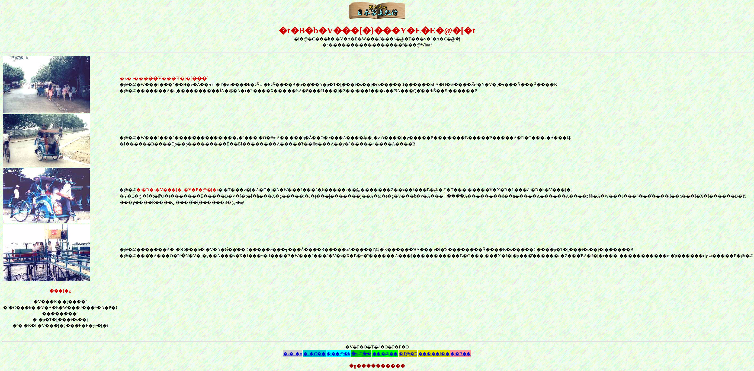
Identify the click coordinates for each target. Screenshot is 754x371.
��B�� (461, 353)
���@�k (338, 353)
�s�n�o (292, 353)
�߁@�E (408, 353)
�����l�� (434, 353)
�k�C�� (314, 353)
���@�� (385, 353)
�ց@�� (361, 353)
